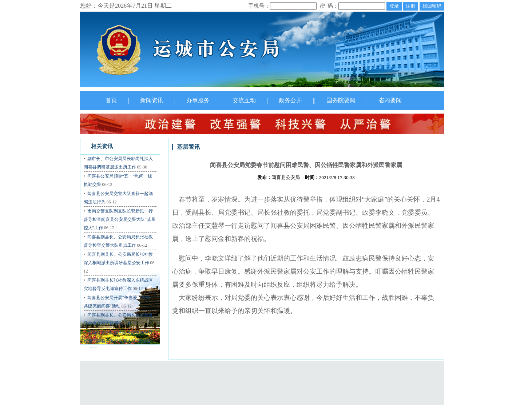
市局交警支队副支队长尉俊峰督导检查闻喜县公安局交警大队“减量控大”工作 (118, 341)
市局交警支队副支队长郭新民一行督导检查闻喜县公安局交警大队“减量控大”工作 (119, 219)
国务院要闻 (341, 100)
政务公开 (290, 100)
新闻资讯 (151, 100)
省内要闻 (390, 100)
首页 (111, 100)
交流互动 (244, 100)
